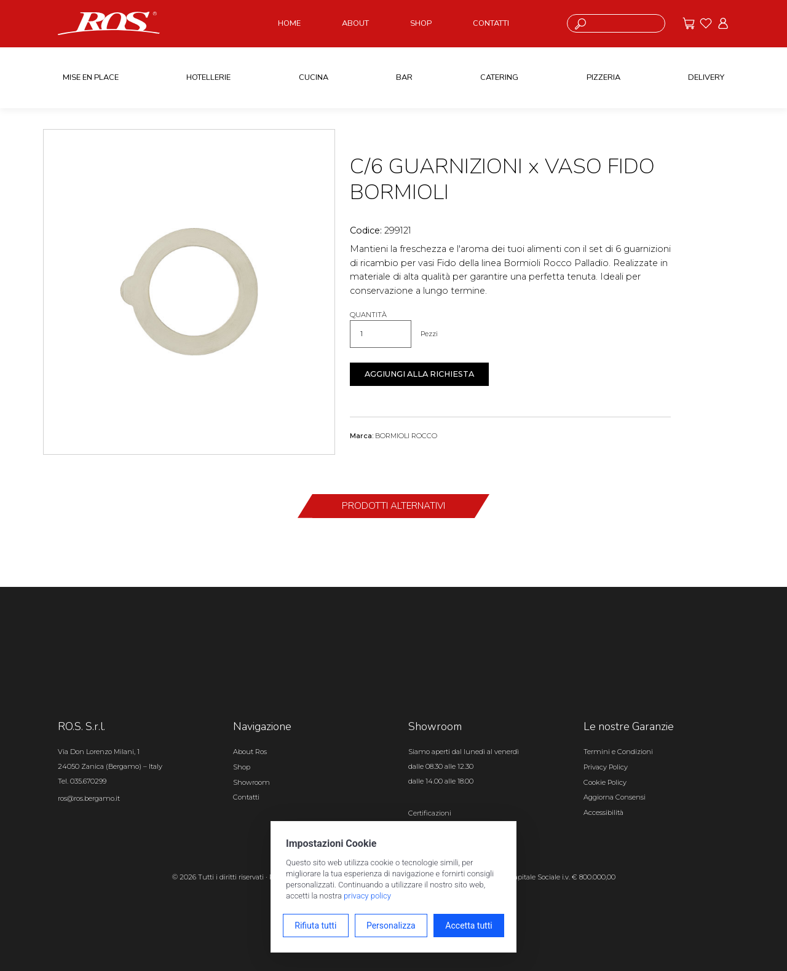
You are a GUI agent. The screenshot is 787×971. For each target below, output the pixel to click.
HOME (289, 23)
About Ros (250, 751)
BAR (404, 77)
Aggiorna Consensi (614, 797)
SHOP (421, 23)
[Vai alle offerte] (688, 23)
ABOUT (355, 23)
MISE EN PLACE (91, 77)
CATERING (499, 77)
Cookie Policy (605, 782)
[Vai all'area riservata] (723, 23)
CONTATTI (491, 23)
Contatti (246, 797)
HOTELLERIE (208, 77)
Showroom (251, 782)
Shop (241, 767)
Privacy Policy (605, 767)
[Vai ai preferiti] (706, 23)
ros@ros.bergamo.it (89, 798)
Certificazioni (429, 813)
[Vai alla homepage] (109, 22)
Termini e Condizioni (618, 751)
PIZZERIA (603, 77)
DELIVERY (706, 77)
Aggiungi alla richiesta (419, 374)
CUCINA (313, 77)
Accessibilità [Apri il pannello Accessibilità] (603, 812)
